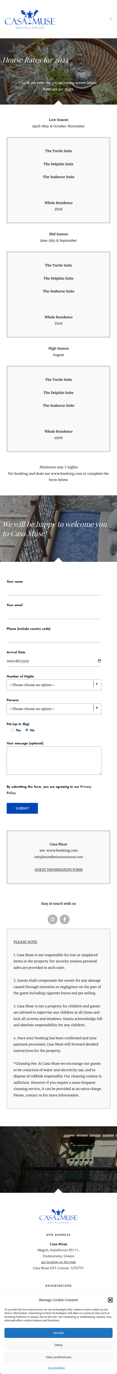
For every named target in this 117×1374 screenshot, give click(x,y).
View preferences (58, 1357)
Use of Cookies (56, 1367)
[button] (110, 1300)
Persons (13, 700)
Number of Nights (20, 676)
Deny (58, 1345)
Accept (59, 1333)
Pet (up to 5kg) (18, 724)
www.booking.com (66, 473)
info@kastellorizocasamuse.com (58, 857)
